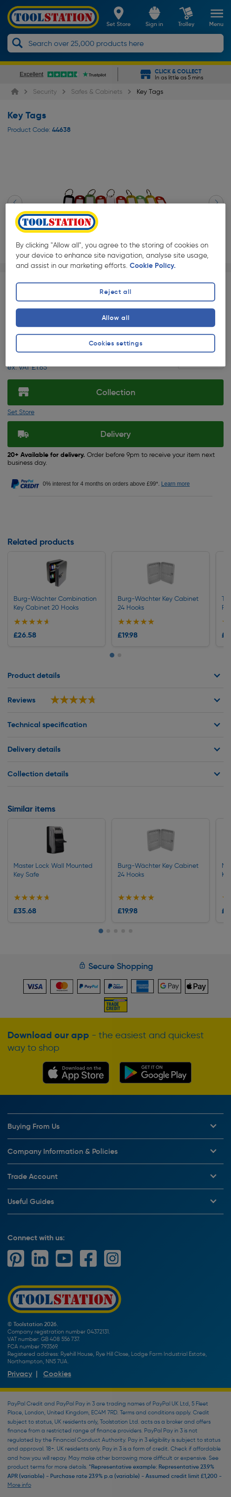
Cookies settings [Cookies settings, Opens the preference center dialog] (116, 343)
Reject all (115, 292)
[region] (115, 284)
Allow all (115, 317)
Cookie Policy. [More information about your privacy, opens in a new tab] (153, 265)
